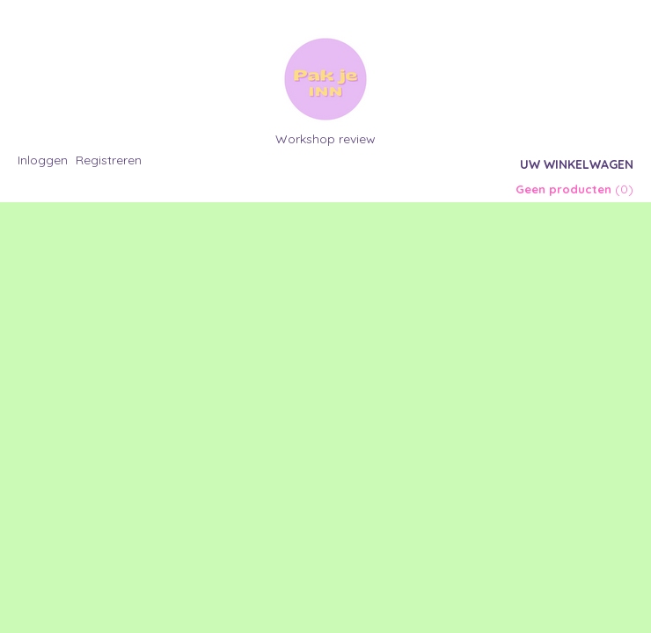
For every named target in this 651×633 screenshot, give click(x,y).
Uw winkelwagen (576, 164)
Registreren (109, 160)
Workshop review (325, 139)
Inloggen (43, 160)
